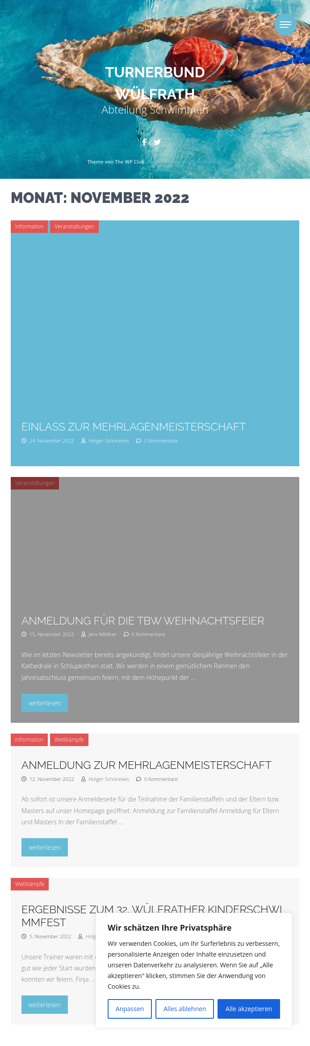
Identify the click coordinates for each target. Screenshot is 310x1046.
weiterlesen (48, 702)
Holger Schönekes (105, 440)
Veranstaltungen (74, 226)
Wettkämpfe (69, 739)
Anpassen (130, 1008)
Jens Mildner (99, 634)
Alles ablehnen (184, 1008)
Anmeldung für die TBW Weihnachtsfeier (142, 620)
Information (29, 226)
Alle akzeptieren (249, 1008)
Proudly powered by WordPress (185, 161)
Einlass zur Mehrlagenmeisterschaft (133, 426)
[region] (194, 970)
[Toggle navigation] (285, 24)
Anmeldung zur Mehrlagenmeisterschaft (146, 765)
